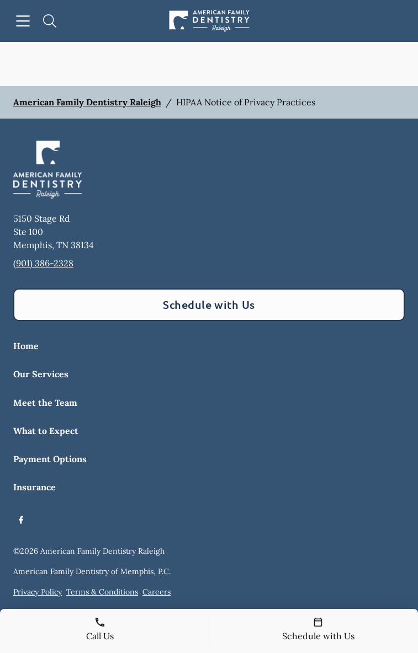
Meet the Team (45, 402)
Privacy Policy (37, 592)
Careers (156, 592)
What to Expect (45, 430)
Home (26, 345)
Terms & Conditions (102, 592)
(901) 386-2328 (43, 263)
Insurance (34, 487)
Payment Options (50, 458)
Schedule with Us (209, 304)
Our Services (40, 373)
